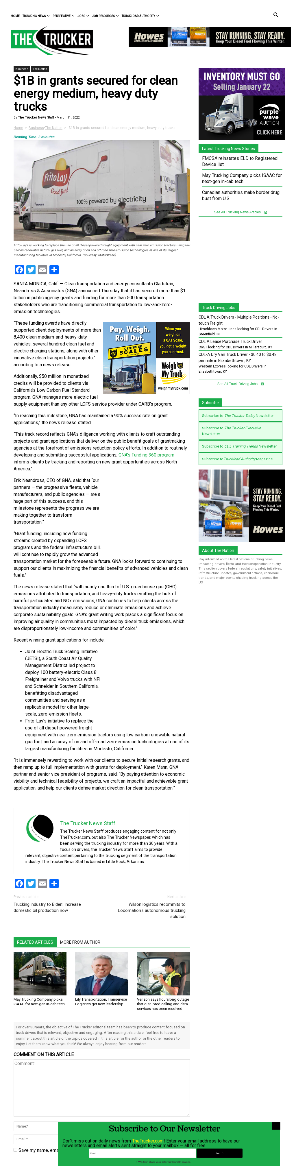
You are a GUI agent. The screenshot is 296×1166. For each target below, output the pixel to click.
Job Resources (105, 16)
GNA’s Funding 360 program (146, 455)
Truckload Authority (140, 16)
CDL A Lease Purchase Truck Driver (230, 341)
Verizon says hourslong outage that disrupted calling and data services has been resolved (163, 1004)
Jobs (83, 16)
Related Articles (35, 942)
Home (15, 16)
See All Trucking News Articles (240, 212)
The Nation (40, 69)
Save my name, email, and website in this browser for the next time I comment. (97, 1150)
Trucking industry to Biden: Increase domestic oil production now (47, 907)
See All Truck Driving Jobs (240, 384)
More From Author (80, 942)
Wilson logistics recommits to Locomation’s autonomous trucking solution (152, 910)
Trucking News (36, 16)
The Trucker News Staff (35, 117)
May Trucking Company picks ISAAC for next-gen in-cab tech (39, 1001)
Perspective (64, 16)
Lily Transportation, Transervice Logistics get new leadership (101, 1001)
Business (21, 69)
